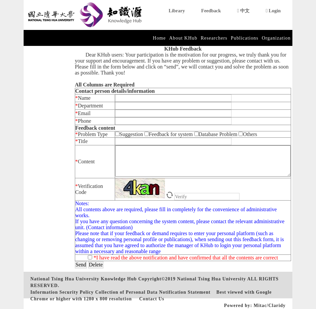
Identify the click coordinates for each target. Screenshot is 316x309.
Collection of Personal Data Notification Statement (153, 292)
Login (273, 10)
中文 (243, 10)
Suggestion (129, 134)
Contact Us (151, 298)
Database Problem (216, 134)
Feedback (211, 10)
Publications (244, 38)
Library (177, 10)
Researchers (214, 38)
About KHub (183, 38)
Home (159, 38)
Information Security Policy (61, 292)
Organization (276, 38)
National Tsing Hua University (211, 278)
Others (247, 134)
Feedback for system (168, 134)
